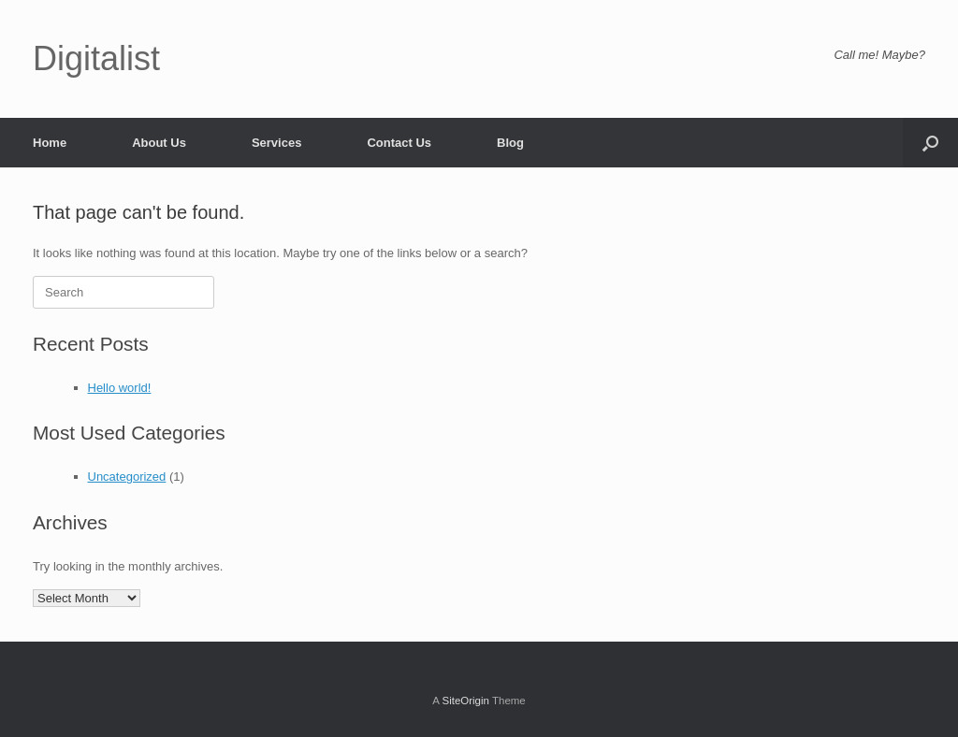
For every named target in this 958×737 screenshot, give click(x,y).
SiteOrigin (465, 700)
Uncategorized (127, 477)
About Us (159, 143)
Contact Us (399, 143)
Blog (510, 143)
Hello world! (120, 388)
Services (277, 143)
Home (49, 143)
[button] (930, 142)
